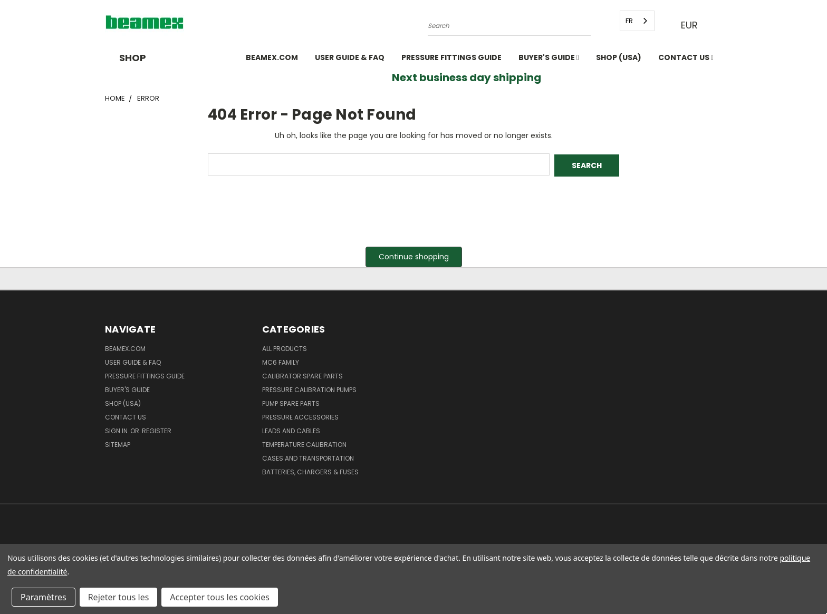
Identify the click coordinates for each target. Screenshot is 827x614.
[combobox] (636, 21)
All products (284, 347)
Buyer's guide (548, 57)
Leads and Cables (291, 429)
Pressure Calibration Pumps (309, 388)
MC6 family (280, 361)
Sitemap (117, 443)
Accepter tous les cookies (220, 597)
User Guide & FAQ (349, 57)
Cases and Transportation (308, 457)
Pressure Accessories (300, 416)
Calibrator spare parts (302, 375)
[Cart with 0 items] (719, 25)
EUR (692, 25)
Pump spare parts (291, 402)
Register (156, 429)
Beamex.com (272, 57)
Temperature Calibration (304, 443)
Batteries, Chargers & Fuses (310, 470)
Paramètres (43, 597)
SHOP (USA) (618, 57)
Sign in (117, 429)
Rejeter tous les (118, 597)
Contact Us (686, 57)
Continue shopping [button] (414, 255)
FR (628, 21)
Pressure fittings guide (451, 57)
